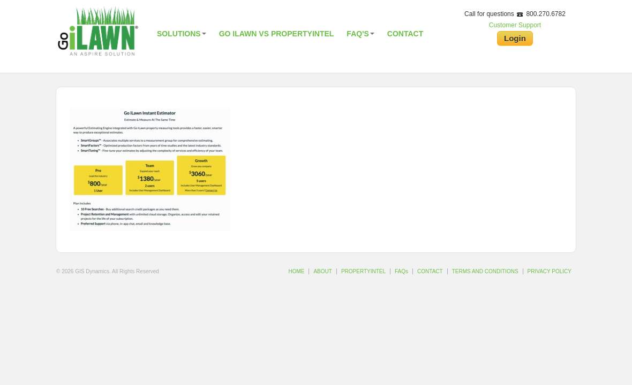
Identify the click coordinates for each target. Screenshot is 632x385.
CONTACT (430, 271)
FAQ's (360, 33)
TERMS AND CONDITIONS (485, 271)
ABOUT (322, 271)
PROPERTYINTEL (363, 271)
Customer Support (515, 25)
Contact (405, 33)
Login (515, 38)
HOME (296, 271)
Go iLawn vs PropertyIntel (276, 33)
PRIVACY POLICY (549, 271)
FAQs (401, 271)
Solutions (181, 33)
